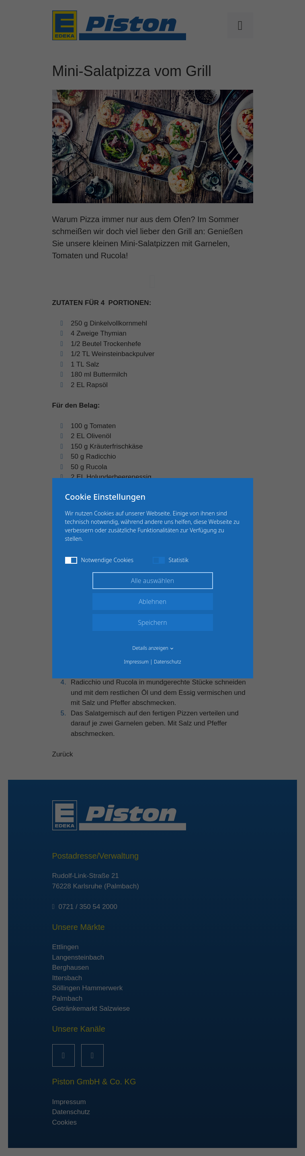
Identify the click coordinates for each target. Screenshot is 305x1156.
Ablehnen (152, 601)
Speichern (152, 622)
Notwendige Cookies (99, 560)
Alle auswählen (152, 580)
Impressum (136, 661)
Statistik (170, 560)
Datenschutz (167, 661)
